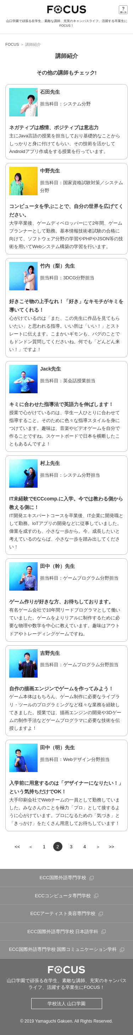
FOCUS (12, 44)
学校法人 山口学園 (67, 1003)
